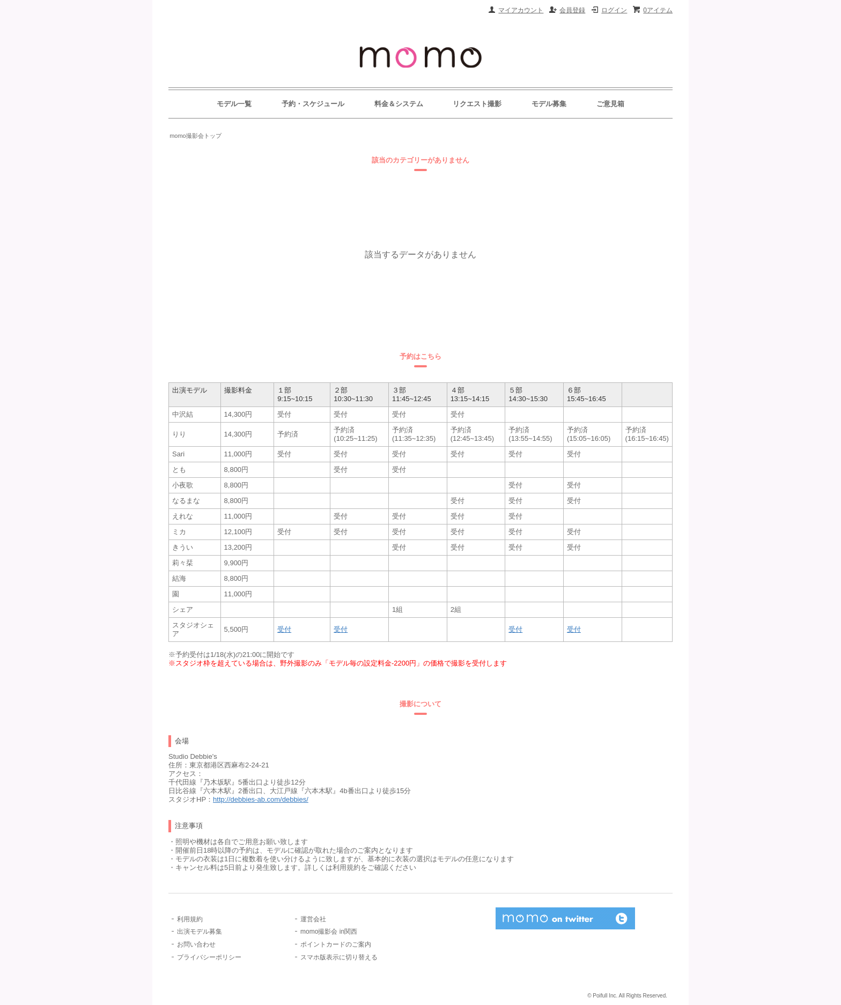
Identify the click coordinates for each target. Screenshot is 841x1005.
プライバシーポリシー (209, 957)
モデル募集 (549, 104)
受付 (284, 629)
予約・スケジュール (313, 104)
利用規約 (190, 919)
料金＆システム (398, 104)
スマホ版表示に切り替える (339, 957)
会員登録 (572, 10)
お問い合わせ (196, 944)
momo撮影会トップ (195, 135)
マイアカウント (520, 10)
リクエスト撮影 (477, 104)
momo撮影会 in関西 (328, 931)
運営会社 (313, 919)
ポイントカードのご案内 (335, 944)
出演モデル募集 (199, 931)
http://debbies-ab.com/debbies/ (260, 799)
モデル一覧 (234, 104)
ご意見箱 (610, 104)
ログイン (614, 10)
